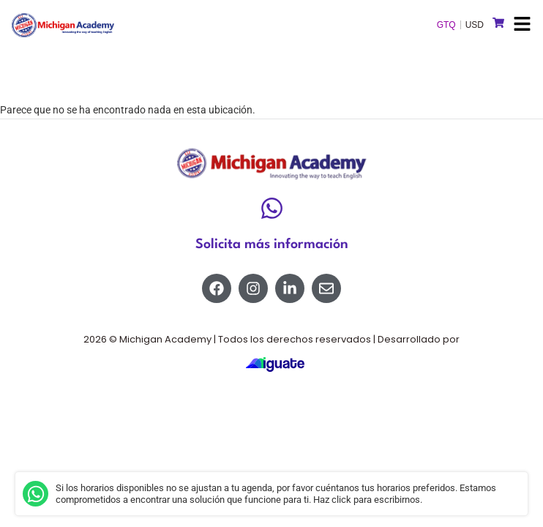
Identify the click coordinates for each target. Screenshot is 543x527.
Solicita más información (271, 244)
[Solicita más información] (272, 208)
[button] (522, 25)
